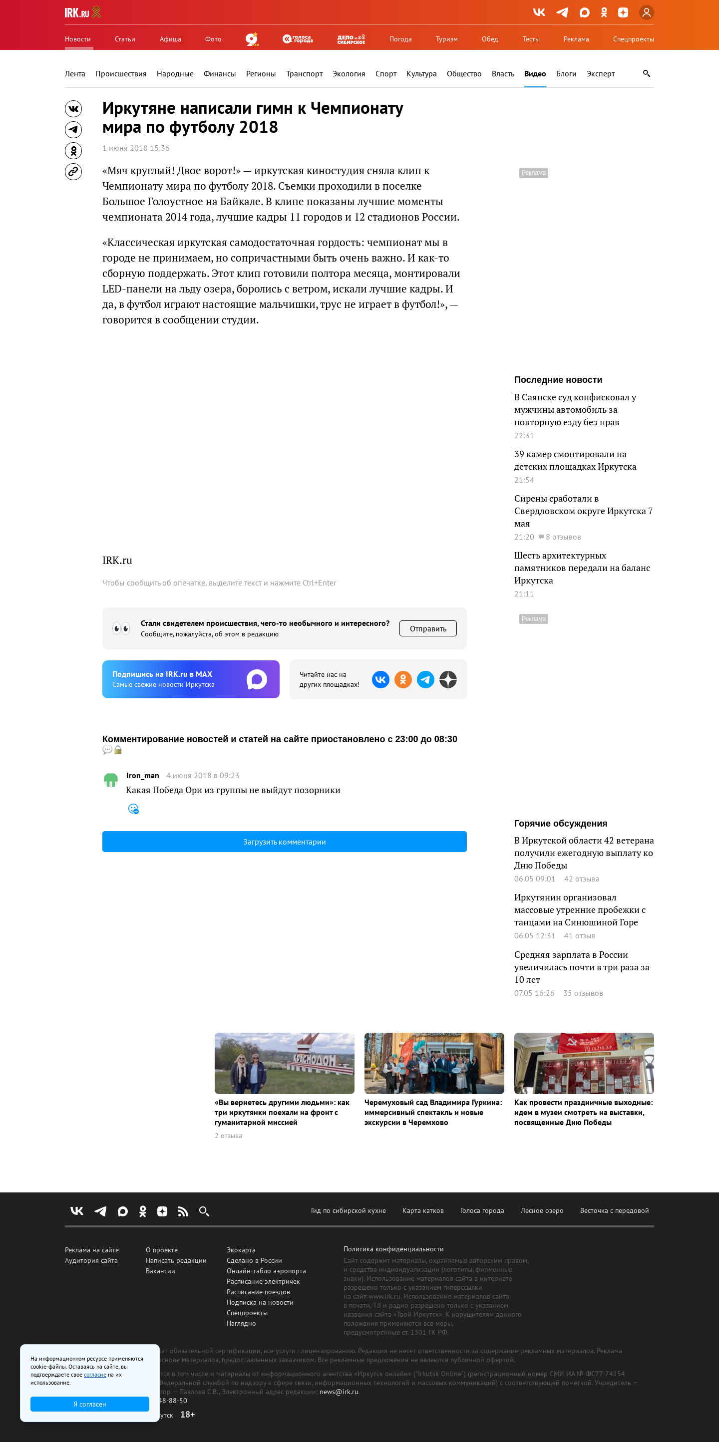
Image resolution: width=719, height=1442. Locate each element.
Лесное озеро (542, 1210)
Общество (464, 73)
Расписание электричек (263, 1281)
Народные (175, 73)
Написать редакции (176, 1260)
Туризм (447, 38)
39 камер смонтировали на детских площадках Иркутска (575, 460)
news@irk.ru (339, 1391)
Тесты (531, 38)
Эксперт (601, 73)
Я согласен (89, 1404)
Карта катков (423, 1210)
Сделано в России (254, 1260)
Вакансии (160, 1270)
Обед (490, 38)
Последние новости (558, 380)
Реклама (576, 38)
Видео (535, 73)
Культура (421, 73)
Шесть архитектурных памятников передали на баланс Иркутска (582, 567)
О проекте (162, 1249)
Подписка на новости (260, 1302)
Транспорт (304, 73)
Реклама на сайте (92, 1249)
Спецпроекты (633, 38)
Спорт (385, 73)
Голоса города (482, 1210)
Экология (349, 73)
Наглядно (241, 1323)
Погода (400, 38)
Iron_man (142, 775)
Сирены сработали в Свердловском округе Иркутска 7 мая (583, 510)
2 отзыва (228, 1136)
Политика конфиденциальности (394, 1248)
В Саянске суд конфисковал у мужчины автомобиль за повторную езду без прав (575, 409)
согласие (95, 1374)
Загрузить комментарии (284, 842)
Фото (213, 38)
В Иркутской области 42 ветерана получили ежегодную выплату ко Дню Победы (584, 852)
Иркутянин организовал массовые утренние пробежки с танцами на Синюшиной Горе (580, 909)
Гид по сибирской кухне (348, 1210)
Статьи (125, 38)
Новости (78, 38)
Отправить (428, 628)
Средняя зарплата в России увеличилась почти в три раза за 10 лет (582, 966)
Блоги (566, 73)
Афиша (170, 38)
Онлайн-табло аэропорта (266, 1270)
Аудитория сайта (91, 1260)
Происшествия (121, 73)
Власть (503, 73)
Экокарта (241, 1249)
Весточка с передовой (614, 1210)
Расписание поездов (258, 1291)
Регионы (261, 73)
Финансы (220, 73)
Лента (75, 73)
